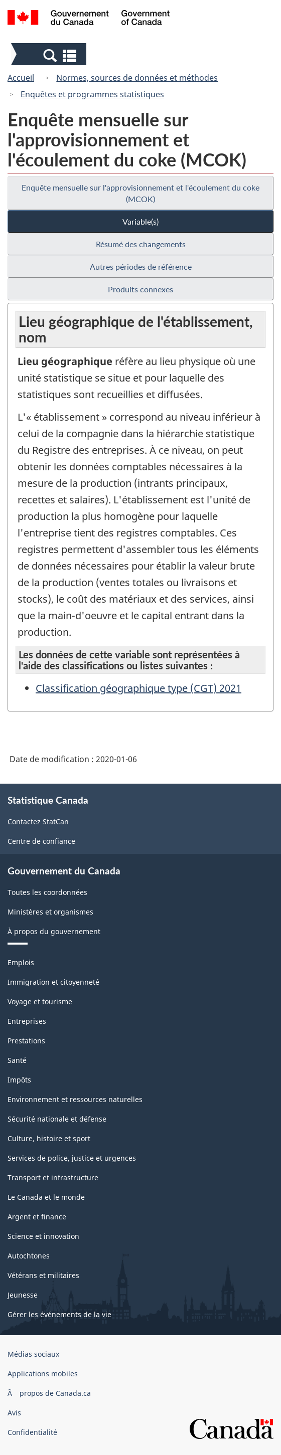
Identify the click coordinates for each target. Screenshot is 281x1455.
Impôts (19, 1079)
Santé (17, 1060)
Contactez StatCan (38, 821)
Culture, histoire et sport (49, 1138)
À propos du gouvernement (54, 931)
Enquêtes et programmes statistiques (92, 94)
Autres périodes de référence (141, 266)
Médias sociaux (33, 1354)
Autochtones (29, 1255)
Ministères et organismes (50, 912)
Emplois (21, 962)
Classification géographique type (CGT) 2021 (138, 688)
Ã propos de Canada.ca (49, 1393)
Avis (14, 1412)
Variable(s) (140, 221)
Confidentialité (32, 1432)
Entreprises (27, 1021)
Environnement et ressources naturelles (75, 1099)
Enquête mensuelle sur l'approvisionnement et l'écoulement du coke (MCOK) (140, 193)
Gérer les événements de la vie (59, 1314)
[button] (50, 55)
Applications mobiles (43, 1373)
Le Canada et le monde (46, 1197)
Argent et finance (37, 1216)
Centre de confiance (41, 841)
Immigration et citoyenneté (53, 982)
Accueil (21, 77)
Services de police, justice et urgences (72, 1158)
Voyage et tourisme (40, 1001)
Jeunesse (23, 1295)
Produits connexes (140, 289)
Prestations (26, 1040)
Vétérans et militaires (43, 1275)
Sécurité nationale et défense (57, 1119)
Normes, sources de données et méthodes (137, 77)
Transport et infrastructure (53, 1177)
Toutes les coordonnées (47, 892)
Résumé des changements (141, 244)
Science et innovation (43, 1236)
